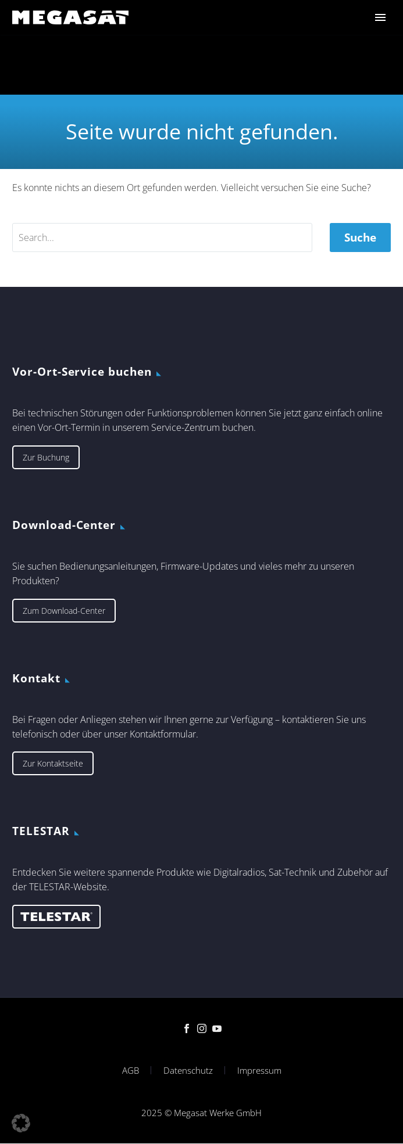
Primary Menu (380, 17)
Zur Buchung (46, 457)
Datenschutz (188, 1070)
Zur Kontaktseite (53, 763)
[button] (21, 1123)
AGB (130, 1070)
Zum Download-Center (64, 610)
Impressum (259, 1070)
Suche (360, 237)
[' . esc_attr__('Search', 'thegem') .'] (162, 237)
